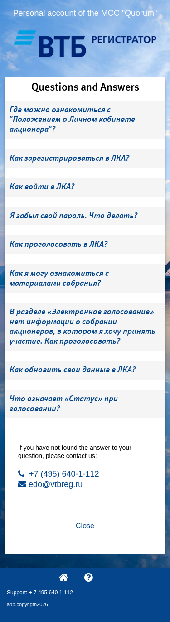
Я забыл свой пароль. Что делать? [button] (73, 215)
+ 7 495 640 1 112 (51, 592)
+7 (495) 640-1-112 (58, 473)
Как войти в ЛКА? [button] (42, 186)
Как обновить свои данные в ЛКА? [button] (73, 369)
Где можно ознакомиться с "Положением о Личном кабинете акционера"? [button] (72, 119)
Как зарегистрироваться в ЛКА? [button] (69, 158)
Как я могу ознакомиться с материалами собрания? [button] (59, 278)
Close (85, 526)
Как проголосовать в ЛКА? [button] (58, 244)
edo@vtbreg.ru (50, 484)
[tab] (85, 120)
